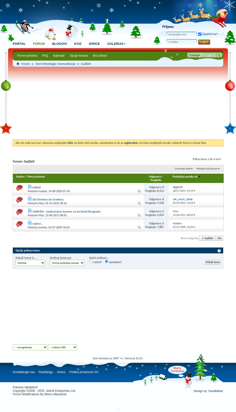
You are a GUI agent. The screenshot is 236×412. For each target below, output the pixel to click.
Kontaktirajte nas (24, 372)
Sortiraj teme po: (61, 258)
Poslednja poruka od (187, 176)
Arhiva (61, 372)
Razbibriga (46, 372)
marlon (42, 191)
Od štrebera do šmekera (47, 199)
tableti (36, 187)
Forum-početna (27, 55)
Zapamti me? (208, 34)
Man (41, 203)
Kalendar (59, 55)
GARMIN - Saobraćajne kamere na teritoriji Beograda (66, 211)
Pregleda (155, 180)
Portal (19, 44)
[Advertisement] (118, 103)
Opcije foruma (79, 55)
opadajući (113, 262)
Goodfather (215, 391)
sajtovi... (37, 223)
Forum (39, 44)
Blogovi (59, 44)
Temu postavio (36, 176)
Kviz (78, 44)
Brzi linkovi (100, 55)
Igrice (94, 44)
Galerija (117, 44)
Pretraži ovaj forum (206, 168)
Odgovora (155, 176)
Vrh (219, 238)
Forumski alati (183, 168)
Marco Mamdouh (55, 394)
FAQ (45, 55)
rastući (95, 262)
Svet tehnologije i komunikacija (55, 64)
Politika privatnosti (81, 372)
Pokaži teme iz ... (26, 258)
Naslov (20, 176)
